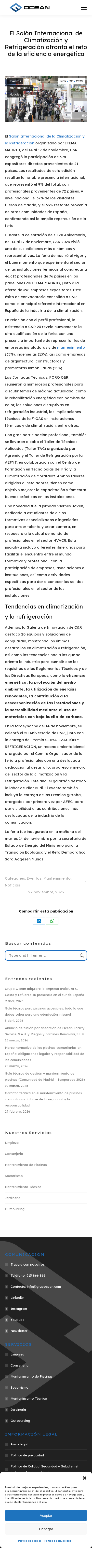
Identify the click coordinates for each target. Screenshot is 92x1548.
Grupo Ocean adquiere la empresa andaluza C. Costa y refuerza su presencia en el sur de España (44, 992)
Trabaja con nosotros (28, 1264)
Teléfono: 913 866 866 (28, 1275)
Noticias (15, 94)
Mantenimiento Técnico (23, 1187)
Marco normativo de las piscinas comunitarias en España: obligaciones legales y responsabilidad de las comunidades (44, 1054)
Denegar (46, 1529)
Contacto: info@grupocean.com (36, 1286)
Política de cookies (29, 1540)
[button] (84, 1478)
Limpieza (12, 1143)
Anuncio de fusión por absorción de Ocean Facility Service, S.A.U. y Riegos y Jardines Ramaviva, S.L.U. (45, 1031)
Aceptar (46, 1515)
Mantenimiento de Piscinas (26, 1165)
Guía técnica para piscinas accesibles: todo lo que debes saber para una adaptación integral (44, 1011)
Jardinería (12, 1198)
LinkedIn (17, 1297)
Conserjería (14, 1154)
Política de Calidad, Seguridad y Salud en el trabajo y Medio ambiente (44, 1469)
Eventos (15, 81)
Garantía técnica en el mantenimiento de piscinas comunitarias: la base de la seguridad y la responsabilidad (43, 1099)
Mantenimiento (20, 88)
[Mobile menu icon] (84, 7)
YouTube (18, 1320)
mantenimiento (71, 347)
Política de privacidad (57, 1540)
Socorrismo (14, 1176)
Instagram (19, 1309)
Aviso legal (19, 1444)
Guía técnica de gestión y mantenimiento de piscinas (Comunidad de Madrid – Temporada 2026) (45, 1076)
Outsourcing (15, 1209)
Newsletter (19, 1331)
